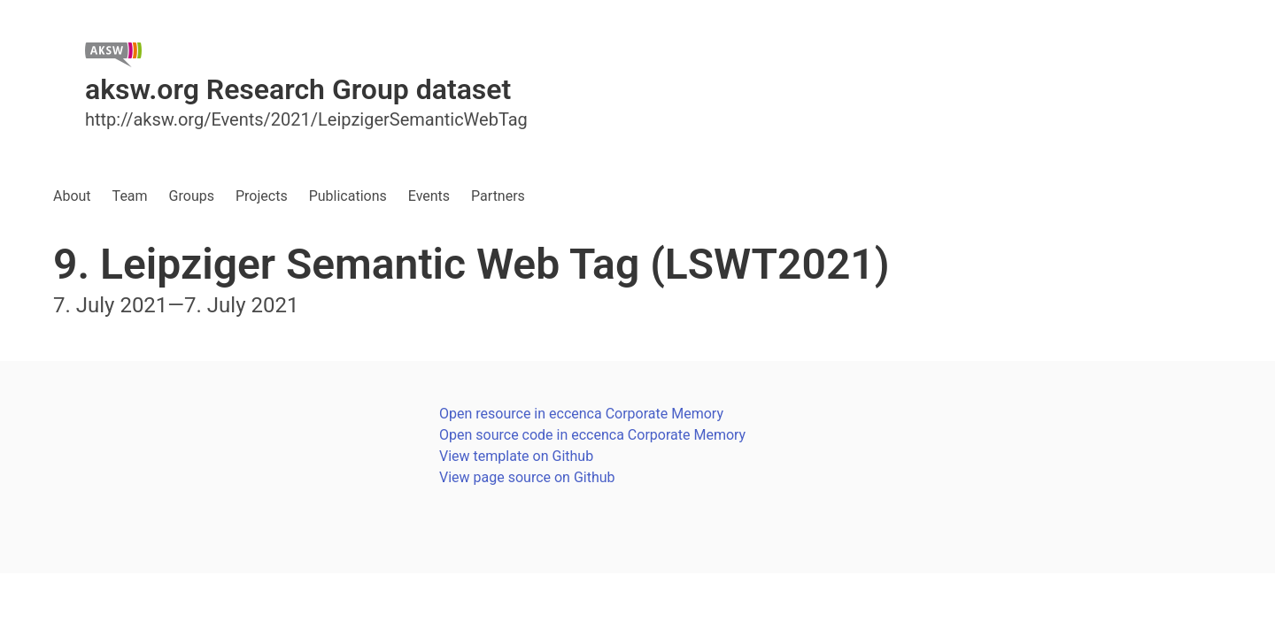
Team (130, 196)
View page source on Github (527, 477)
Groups (191, 196)
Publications (348, 196)
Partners (498, 196)
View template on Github (516, 456)
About (72, 196)
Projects (262, 196)
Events (429, 196)
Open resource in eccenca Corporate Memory (581, 413)
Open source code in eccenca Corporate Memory (592, 434)
